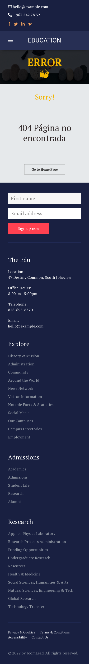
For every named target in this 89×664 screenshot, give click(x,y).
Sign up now (28, 228)
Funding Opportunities (28, 549)
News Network (20, 388)
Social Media (18, 412)
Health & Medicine (24, 574)
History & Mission (23, 355)
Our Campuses (20, 420)
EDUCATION (44, 40)
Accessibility (17, 637)
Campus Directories (25, 429)
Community (18, 372)
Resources (16, 566)
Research (15, 493)
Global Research (22, 598)
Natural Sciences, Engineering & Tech (40, 590)
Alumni (14, 501)
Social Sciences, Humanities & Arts (38, 582)
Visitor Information (25, 396)
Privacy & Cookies (21, 632)
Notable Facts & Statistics (30, 404)
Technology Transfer (26, 606)
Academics (17, 469)
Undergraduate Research (29, 557)
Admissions (18, 477)
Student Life (18, 485)
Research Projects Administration (37, 541)
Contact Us (40, 637)
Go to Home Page (45, 169)
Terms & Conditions (55, 632)
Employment (19, 437)
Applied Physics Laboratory (31, 533)
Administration (21, 364)
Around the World (23, 380)
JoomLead (35, 653)
